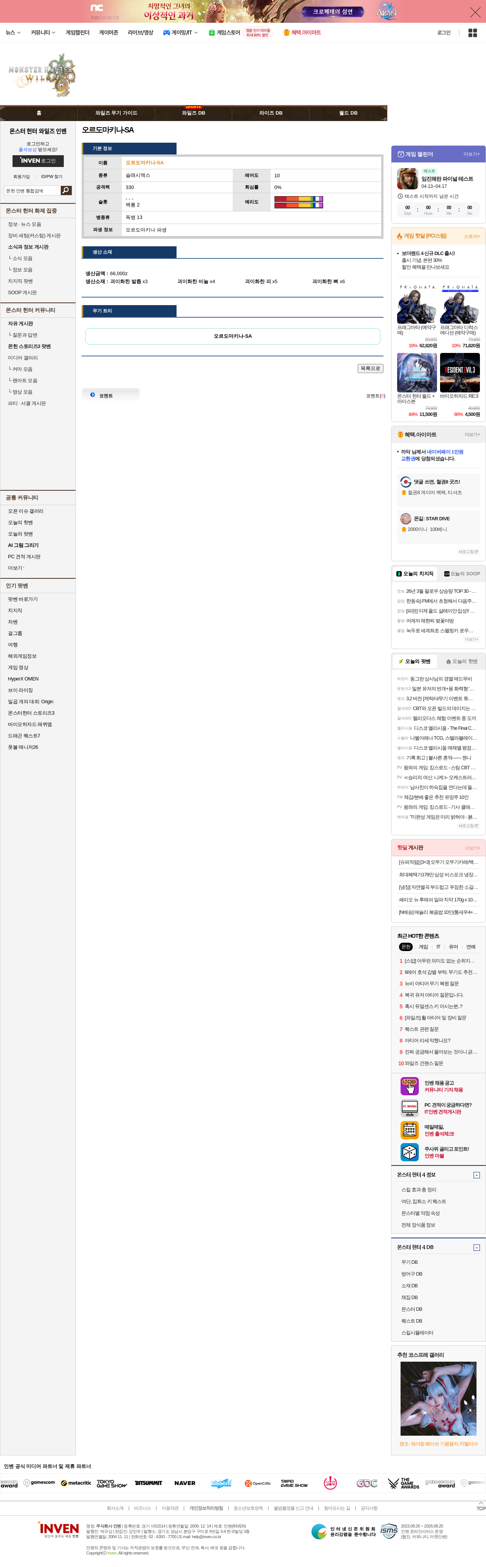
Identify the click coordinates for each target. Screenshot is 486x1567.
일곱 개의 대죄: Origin (30, 701)
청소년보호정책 (248, 1508)
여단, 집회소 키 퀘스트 (423, 1201)
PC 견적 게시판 (24, 556)
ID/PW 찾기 (52, 177)
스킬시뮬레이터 (417, 1332)
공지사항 (369, 1508)
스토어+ (472, 236)
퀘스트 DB (411, 1321)
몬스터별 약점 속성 (420, 1213)
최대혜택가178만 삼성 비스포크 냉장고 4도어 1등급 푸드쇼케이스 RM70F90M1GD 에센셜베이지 (439, 874)
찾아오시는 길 (337, 1508)
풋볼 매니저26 (23, 747)
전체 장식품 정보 (418, 1225)
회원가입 (21, 177)
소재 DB (409, 1285)
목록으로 (370, 368)
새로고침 (466, 552)
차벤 (12, 621)
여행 (12, 644)
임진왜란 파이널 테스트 (447, 179)
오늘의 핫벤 (20, 522)
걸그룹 (15, 633)
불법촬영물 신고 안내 (293, 1508)
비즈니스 (142, 1508)
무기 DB (409, 1262)
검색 (66, 190)
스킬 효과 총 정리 (418, 1189)
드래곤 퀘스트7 (24, 735)
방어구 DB (411, 1274)
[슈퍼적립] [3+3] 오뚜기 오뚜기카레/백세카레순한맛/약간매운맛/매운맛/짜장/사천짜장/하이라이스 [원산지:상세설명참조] (439, 862)
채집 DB (409, 1297)
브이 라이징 (20, 690)
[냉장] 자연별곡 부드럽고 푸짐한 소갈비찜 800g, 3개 (439, 887)
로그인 (443, 33)
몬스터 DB (411, 1309)
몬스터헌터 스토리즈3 (31, 712)
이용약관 (170, 1508)
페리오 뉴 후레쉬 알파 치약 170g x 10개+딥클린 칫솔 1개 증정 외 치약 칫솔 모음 (439, 899)
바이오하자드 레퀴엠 (30, 724)
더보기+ (472, 154)
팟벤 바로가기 (23, 599)
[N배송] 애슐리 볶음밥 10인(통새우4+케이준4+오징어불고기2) (439, 912)
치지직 (15, 610)
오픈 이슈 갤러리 (26, 511)
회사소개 (115, 1508)
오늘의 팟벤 (20, 533)
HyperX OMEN (23, 678)
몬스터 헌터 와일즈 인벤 (38, 131)
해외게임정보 (22, 656)
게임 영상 (18, 667)
